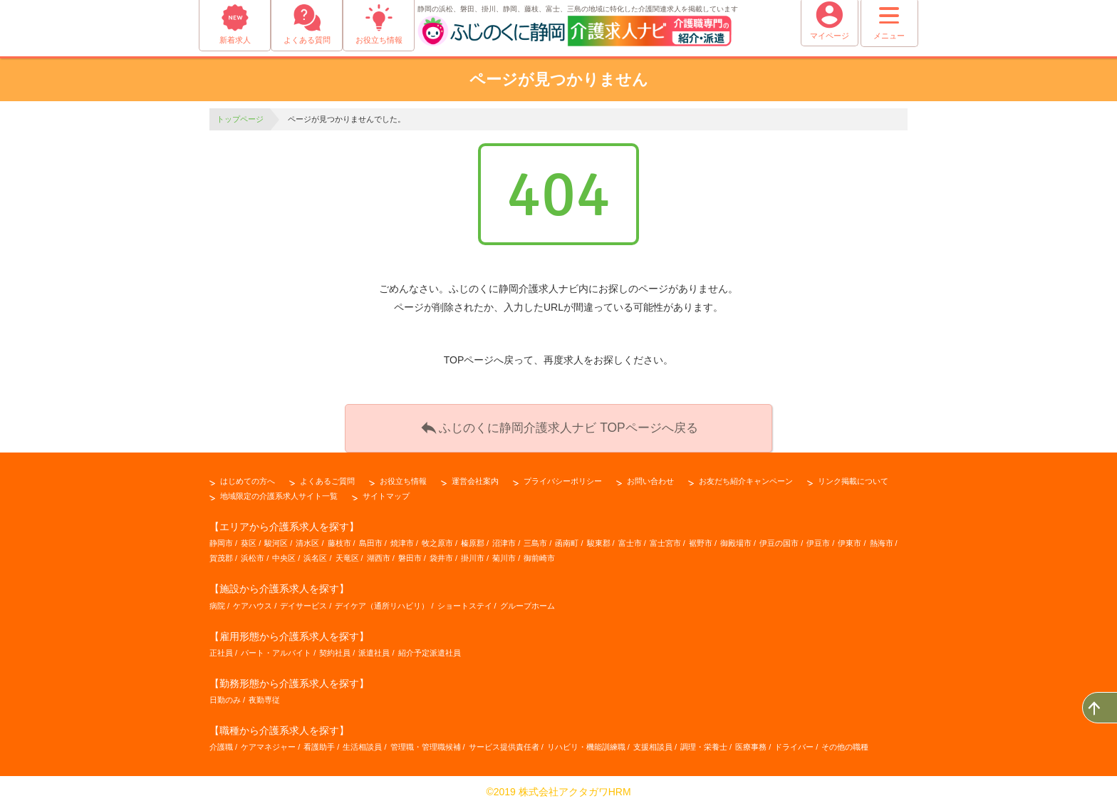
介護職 (221, 739)
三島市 (535, 536)
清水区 (307, 536)
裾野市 (700, 536)
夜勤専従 (264, 692)
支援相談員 (652, 739)
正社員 (221, 645)
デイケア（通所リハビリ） (382, 598)
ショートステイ (464, 598)
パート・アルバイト (276, 645)
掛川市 (472, 551)
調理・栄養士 (703, 739)
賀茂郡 (221, 551)
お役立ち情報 (403, 474)
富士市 (630, 536)
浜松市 (252, 551)
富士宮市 (665, 536)
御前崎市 (539, 551)
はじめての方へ (247, 474)
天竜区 (347, 551)
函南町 (566, 536)
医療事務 (751, 739)
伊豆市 (818, 536)
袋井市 (441, 551)
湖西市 (378, 551)
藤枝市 (339, 536)
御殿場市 (736, 536)
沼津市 (504, 536)
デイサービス (303, 598)
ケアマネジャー (268, 739)
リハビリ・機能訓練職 (586, 739)
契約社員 (334, 645)
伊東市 (849, 536)
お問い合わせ (650, 474)
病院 (217, 598)
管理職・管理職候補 (425, 739)
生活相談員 (362, 739)
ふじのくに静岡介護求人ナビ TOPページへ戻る (558, 423)
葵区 (248, 536)
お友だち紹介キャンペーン (746, 474)
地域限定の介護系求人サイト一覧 (279, 489)
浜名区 (315, 551)
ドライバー (794, 739)
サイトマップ (386, 489)
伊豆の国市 (779, 536)
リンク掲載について (853, 474)
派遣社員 (374, 645)
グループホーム (527, 598)
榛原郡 (472, 536)
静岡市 (221, 536)
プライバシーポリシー (563, 474)
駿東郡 (599, 536)
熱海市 (881, 536)
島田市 (371, 536)
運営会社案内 (475, 474)
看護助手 (319, 739)
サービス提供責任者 (504, 739)
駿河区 (276, 536)
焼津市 (402, 536)
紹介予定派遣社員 (429, 645)
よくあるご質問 (327, 474)
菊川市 (504, 551)
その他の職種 (844, 739)
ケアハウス (252, 598)
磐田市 (410, 551)
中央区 (284, 551)
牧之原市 (437, 536)
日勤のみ (225, 692)
